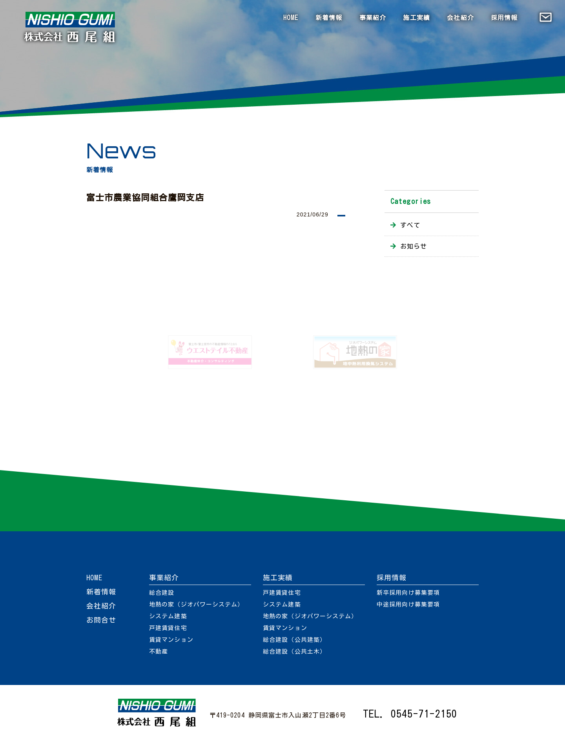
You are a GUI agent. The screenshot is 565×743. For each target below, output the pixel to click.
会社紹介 (460, 18)
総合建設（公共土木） (294, 651)
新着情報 (328, 18)
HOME (290, 18)
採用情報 (504, 18)
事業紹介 (372, 18)
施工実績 (416, 18)
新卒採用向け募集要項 (408, 593)
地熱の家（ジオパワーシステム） (196, 604)
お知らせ (413, 246)
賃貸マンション (171, 640)
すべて (410, 225)
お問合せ (101, 619)
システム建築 (168, 616)
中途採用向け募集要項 (408, 604)
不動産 (158, 651)
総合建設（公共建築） (294, 640)
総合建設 (161, 593)
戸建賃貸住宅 (168, 628)
